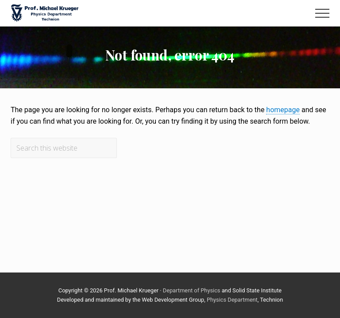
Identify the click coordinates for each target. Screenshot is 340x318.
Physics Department (232, 299)
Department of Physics (191, 290)
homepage (283, 110)
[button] (322, 13)
